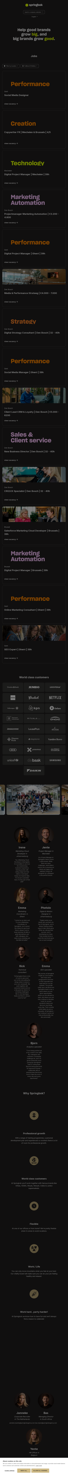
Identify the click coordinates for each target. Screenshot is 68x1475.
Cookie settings (9, 1470)
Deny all (24, 1470)
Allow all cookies (40, 1470)
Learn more (39, 1465)
